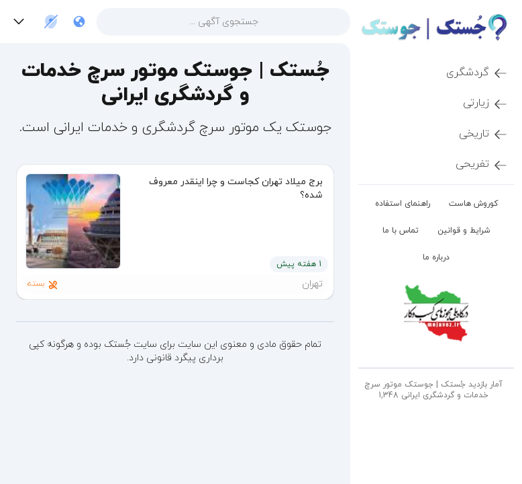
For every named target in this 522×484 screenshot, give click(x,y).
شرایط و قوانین (463, 230)
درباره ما (436, 257)
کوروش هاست (473, 203)
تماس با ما (400, 230)
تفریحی (482, 165)
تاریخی (484, 134)
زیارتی (486, 103)
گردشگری (477, 73)
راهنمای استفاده (402, 203)
